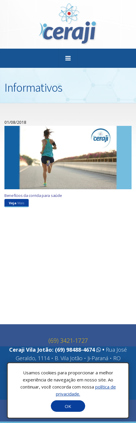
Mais (16, 205)
